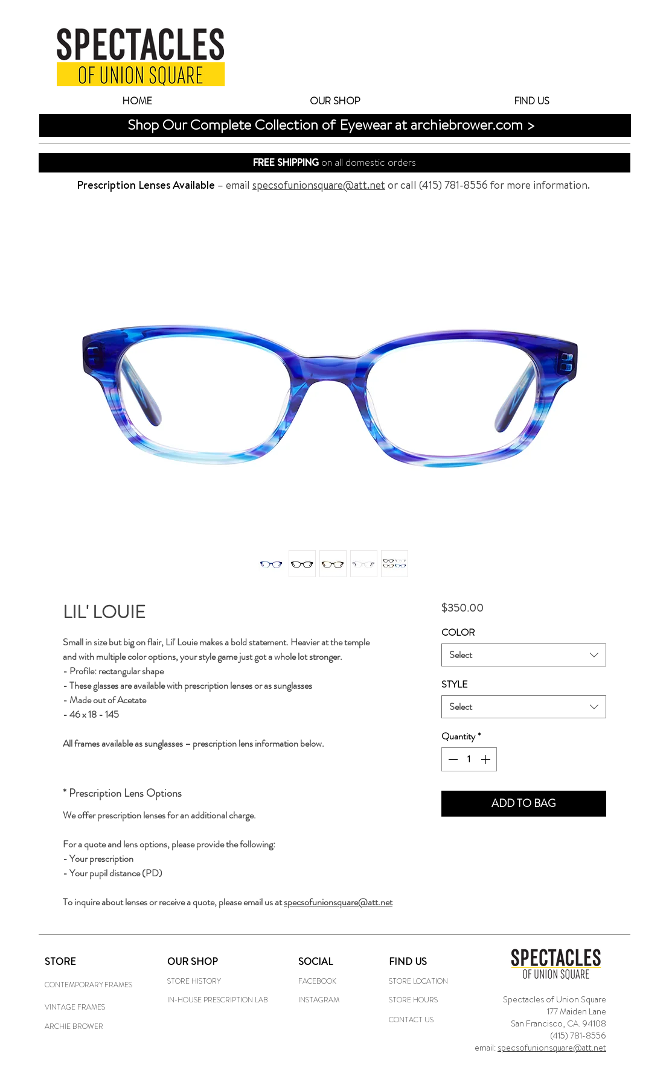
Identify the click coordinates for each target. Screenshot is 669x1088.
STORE (60, 961)
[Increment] (486, 759)
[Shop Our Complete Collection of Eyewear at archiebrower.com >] (340, 125)
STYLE (454, 684)
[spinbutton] (469, 759)
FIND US (408, 961)
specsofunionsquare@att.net (552, 1048)
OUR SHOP (192, 961)
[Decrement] (451, 759)
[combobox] (523, 655)
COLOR (458, 632)
